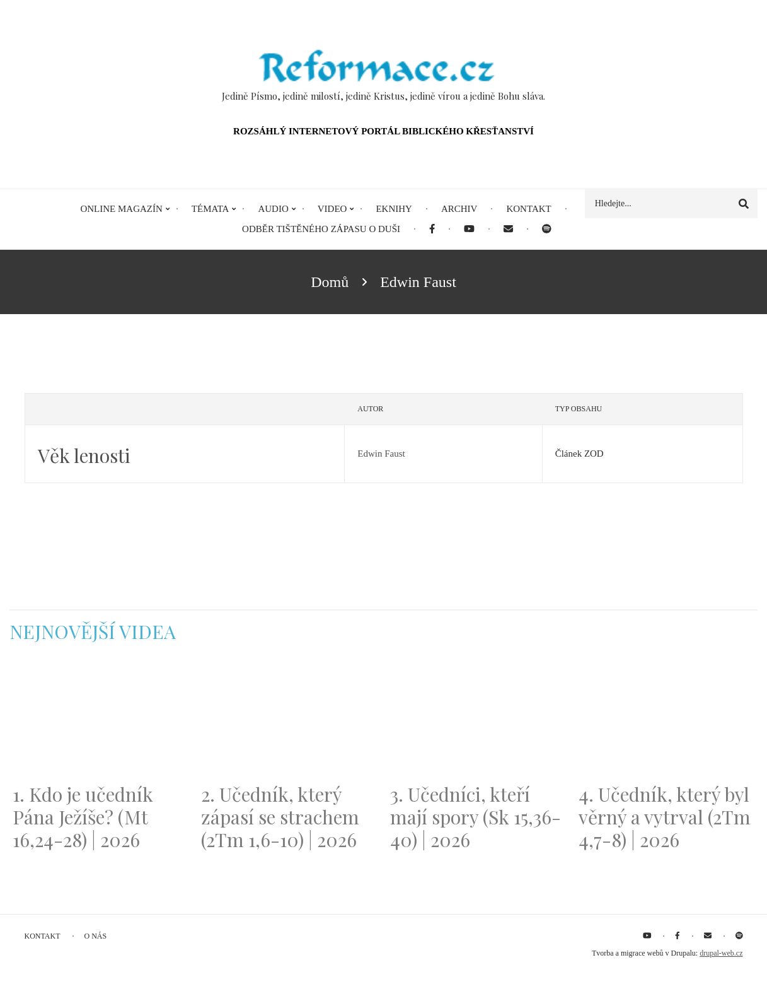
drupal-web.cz (721, 953)
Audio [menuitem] (273, 209)
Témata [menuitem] (210, 209)
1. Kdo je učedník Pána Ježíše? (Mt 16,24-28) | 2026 (83, 817)
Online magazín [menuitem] (121, 209)
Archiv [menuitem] (459, 209)
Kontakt (43, 936)
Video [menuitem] (332, 209)
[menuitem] (432, 229)
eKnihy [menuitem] (394, 209)
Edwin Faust (381, 453)
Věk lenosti (84, 455)
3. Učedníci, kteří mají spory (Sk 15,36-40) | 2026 (475, 817)
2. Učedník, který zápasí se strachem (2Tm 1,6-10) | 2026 (280, 817)
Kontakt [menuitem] (528, 209)
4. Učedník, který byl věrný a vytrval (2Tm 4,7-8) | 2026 (665, 817)
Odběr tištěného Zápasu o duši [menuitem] (321, 229)
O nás (95, 936)
